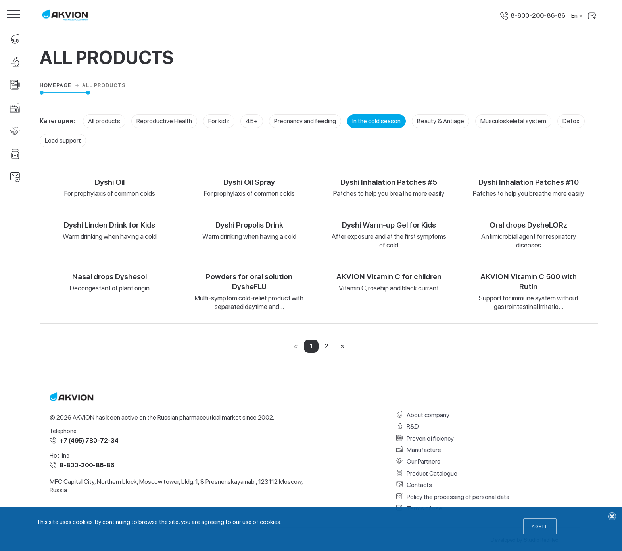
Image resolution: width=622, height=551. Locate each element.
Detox (571, 121)
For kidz (218, 121)
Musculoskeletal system (513, 121)
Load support (63, 140)
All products (104, 121)
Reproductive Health (164, 121)
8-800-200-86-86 (538, 16)
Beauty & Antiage (440, 121)
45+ (252, 121)
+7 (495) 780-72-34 (89, 440)
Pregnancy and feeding (305, 121)
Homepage (60, 85)
